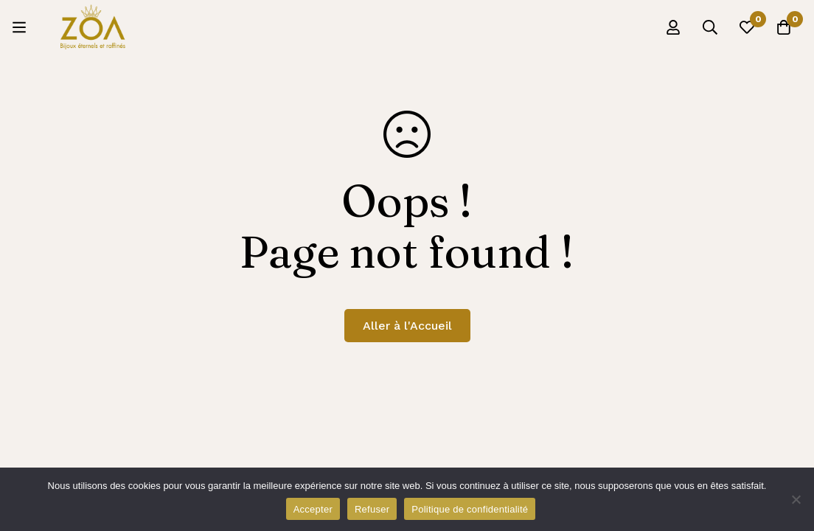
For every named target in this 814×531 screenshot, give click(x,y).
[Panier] (783, 27)
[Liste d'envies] (746, 27)
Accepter (313, 509)
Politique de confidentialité (469, 509)
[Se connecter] (673, 27)
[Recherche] (710, 27)
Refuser (372, 509)
